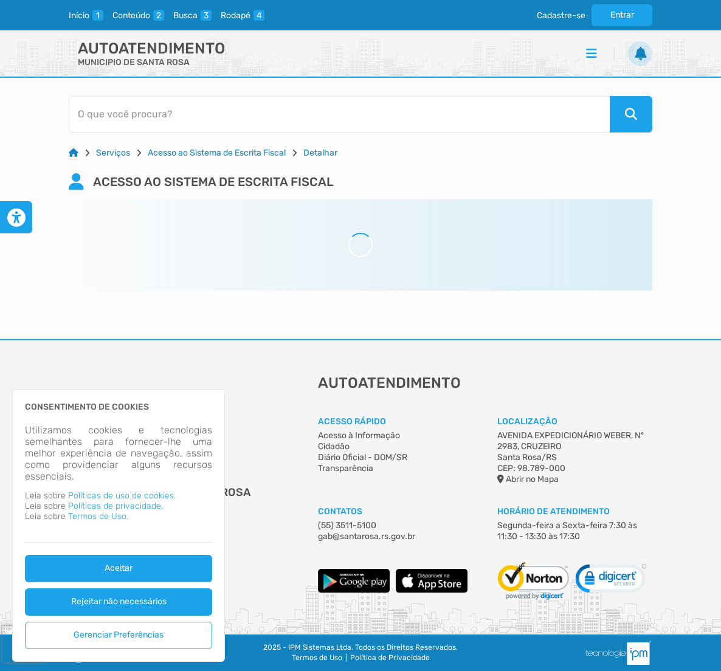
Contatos (340, 511)
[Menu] (591, 53)
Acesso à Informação (359, 435)
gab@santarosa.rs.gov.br (366, 536)
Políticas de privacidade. (115, 506)
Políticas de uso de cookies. (122, 495)
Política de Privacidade (390, 657)
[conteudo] (138, 15)
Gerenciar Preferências (119, 635)
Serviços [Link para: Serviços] (113, 153)
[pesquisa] (192, 15)
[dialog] (118, 525)
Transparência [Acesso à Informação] (345, 468)
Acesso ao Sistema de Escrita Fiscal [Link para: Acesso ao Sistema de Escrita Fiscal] (217, 153)
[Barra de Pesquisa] (355, 114)
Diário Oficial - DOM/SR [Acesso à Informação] (362, 457)
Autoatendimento (151, 48)
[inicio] (86, 15)
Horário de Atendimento (553, 511)
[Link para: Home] (73, 153)
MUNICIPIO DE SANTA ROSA (134, 62)
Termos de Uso (317, 657)
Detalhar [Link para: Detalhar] (320, 153)
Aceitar (119, 568)
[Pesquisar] (631, 114)
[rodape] (242, 15)
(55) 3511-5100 (347, 525)
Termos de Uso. (98, 516)
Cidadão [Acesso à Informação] (334, 446)
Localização (527, 421)
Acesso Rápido (352, 421)
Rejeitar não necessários (119, 601)
